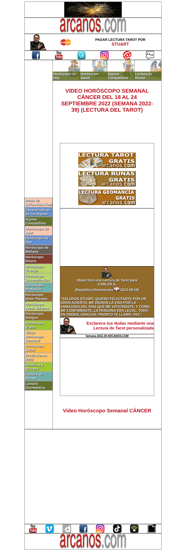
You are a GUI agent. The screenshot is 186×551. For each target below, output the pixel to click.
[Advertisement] (38, 117)
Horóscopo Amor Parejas (37, 297)
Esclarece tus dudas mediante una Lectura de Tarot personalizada (120, 325)
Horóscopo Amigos (35, 316)
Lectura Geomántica (35, 386)
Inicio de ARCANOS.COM (39, 202)
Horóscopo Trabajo (35, 268)
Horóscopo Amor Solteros (37, 306)
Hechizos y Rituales (34, 367)
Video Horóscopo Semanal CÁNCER (107, 410)
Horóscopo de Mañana (37, 249)
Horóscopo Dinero (35, 259)
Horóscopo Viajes (35, 325)
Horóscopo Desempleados (38, 278)
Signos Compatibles (36, 221)
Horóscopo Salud (35, 348)
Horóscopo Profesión (35, 287)
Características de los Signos (38, 212)
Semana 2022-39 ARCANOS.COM (107, 335)
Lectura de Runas (34, 376)
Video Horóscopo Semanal (35, 336)
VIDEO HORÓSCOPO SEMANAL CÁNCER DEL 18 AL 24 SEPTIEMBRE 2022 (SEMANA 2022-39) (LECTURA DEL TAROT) (107, 100)
